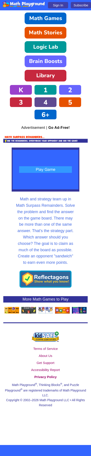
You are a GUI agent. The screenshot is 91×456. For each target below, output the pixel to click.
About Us (45, 356)
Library (45, 75)
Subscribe (81, 5)
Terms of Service (45, 349)
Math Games (45, 18)
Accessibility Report (45, 370)
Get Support (46, 363)
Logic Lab (45, 47)
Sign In (58, 5)
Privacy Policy (45, 377)
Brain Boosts (45, 61)
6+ (45, 114)
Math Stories (45, 32)
